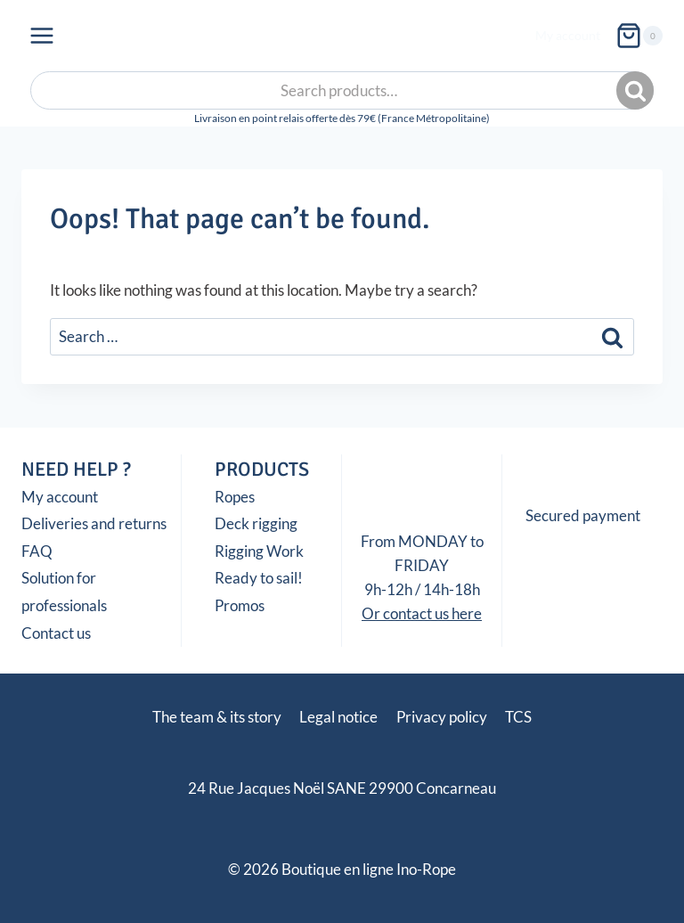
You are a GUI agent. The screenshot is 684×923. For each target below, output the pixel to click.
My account (567, 35)
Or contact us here (422, 613)
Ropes (235, 496)
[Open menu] (42, 35)
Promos (240, 605)
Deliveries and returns (94, 523)
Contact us (56, 633)
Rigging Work (259, 551)
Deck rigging (256, 523)
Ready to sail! (259, 577)
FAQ (37, 551)
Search (637, 91)
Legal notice (338, 716)
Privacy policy (441, 716)
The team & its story (216, 716)
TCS (518, 716)
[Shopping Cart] (639, 35)
